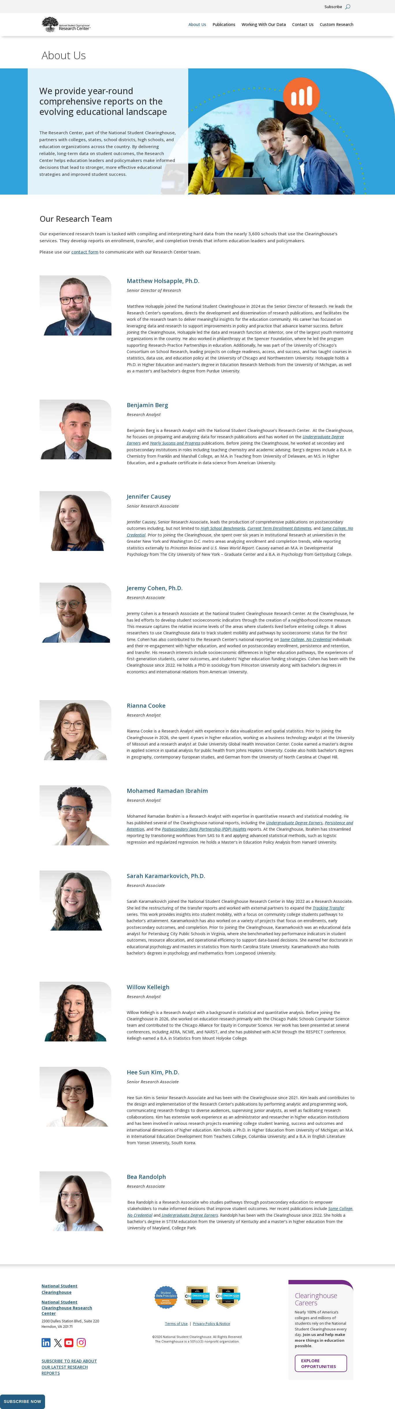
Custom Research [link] (336, 24)
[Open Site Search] (347, 6)
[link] (66, 24)
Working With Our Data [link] (264, 24)
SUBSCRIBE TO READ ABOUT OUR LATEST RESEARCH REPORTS (69, 1367)
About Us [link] (197, 24)
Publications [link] (224, 24)
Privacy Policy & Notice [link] (211, 1323)
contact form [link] (84, 252)
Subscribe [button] (333, 7)
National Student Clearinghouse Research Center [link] (67, 1307)
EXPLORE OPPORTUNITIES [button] (318, 1363)
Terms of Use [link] (176, 1323)
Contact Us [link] (303, 24)
